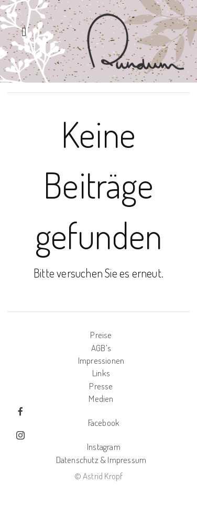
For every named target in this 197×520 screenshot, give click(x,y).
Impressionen (101, 360)
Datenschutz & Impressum (101, 459)
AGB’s (101, 347)
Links (101, 372)
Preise (101, 334)
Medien (101, 398)
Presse (101, 385)
